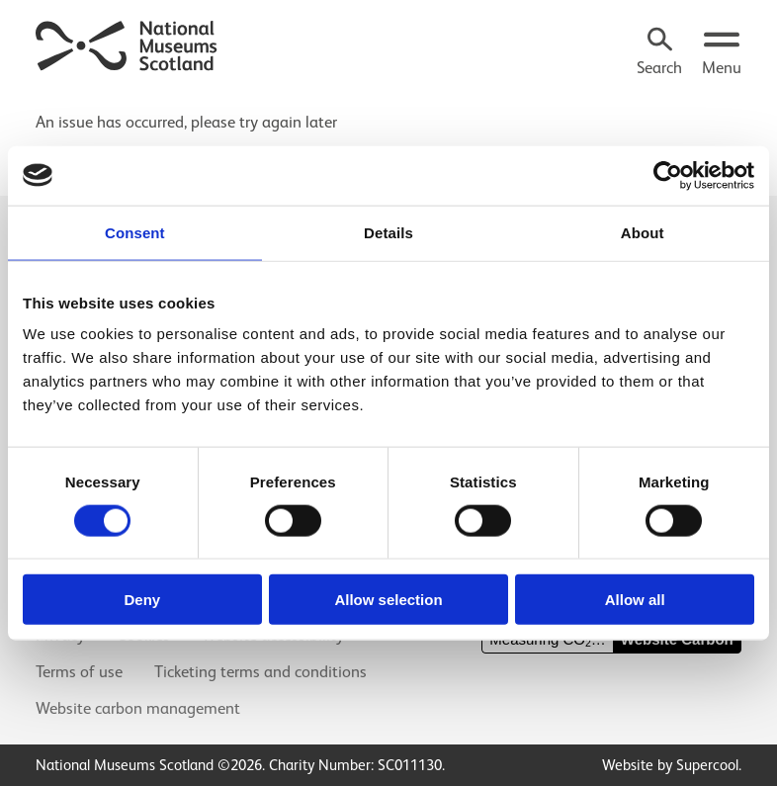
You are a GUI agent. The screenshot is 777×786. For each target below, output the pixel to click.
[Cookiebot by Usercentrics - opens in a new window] (667, 175)
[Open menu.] (721, 53)
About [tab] (642, 231)
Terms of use (79, 671)
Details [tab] (388, 231)
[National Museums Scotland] (127, 43)
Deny (142, 599)
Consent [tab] (135, 231)
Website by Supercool (670, 764)
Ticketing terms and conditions (260, 671)
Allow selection (388, 599)
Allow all (635, 599)
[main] (388, 112)
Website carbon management (138, 708)
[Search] (659, 53)
